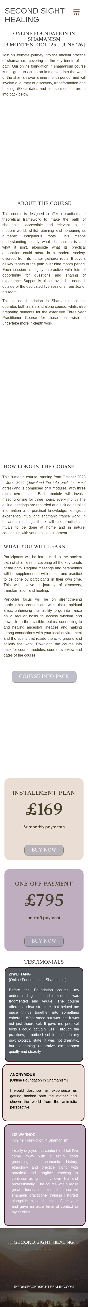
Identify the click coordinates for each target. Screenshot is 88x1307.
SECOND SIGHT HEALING (35, 15)
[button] (76, 11)
